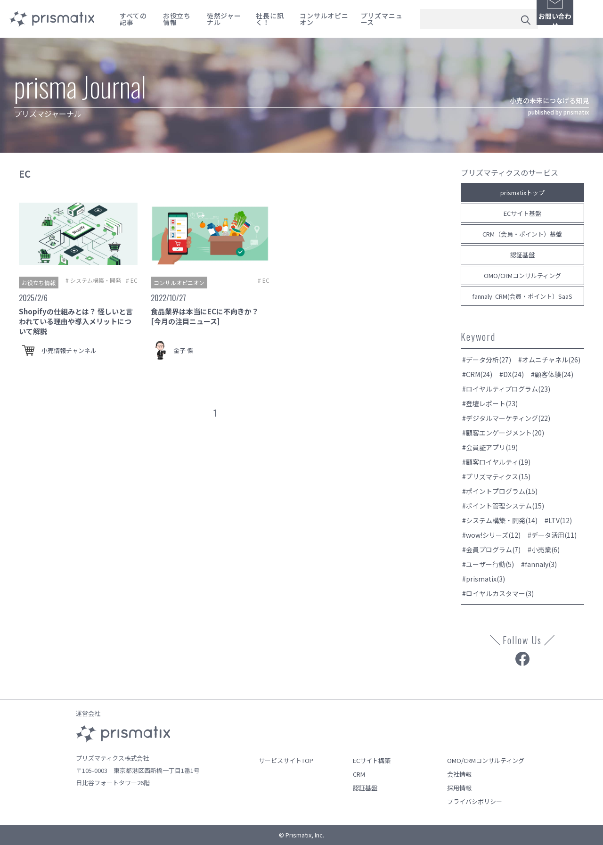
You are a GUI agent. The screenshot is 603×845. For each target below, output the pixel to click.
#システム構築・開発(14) (500, 520)
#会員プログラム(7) (491, 549)
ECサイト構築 (372, 760)
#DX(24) (511, 374)
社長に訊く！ (270, 19)
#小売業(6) (544, 549)
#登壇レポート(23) (490, 403)
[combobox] (479, 19)
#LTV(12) (558, 520)
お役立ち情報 (177, 19)
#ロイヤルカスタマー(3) (498, 593)
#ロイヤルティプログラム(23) (506, 389)
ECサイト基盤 (522, 213)
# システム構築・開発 (93, 280)
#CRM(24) (477, 374)
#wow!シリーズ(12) (491, 535)
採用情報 (459, 787)
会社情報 (459, 774)
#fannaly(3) (539, 564)
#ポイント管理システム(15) (503, 505)
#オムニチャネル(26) (549, 359)
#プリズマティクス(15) (496, 476)
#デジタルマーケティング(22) (506, 418)
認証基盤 (522, 254)
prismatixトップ (522, 192)
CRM (359, 774)
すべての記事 (133, 19)
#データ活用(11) (552, 535)
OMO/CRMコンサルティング (522, 275)
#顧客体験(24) (552, 374)
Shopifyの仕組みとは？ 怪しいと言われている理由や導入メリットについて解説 (76, 321)
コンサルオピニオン (324, 19)
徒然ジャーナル (224, 19)
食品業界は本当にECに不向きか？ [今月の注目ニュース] (205, 316)
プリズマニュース (382, 19)
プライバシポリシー (474, 801)
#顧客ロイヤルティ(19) (496, 462)
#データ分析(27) (486, 359)
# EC (132, 280)
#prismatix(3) (483, 578)
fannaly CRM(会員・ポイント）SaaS (522, 296)
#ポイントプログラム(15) (500, 491)
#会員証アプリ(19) (490, 447)
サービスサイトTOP (286, 760)
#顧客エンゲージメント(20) (503, 432)
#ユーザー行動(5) (488, 564)
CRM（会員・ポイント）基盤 (522, 234)
